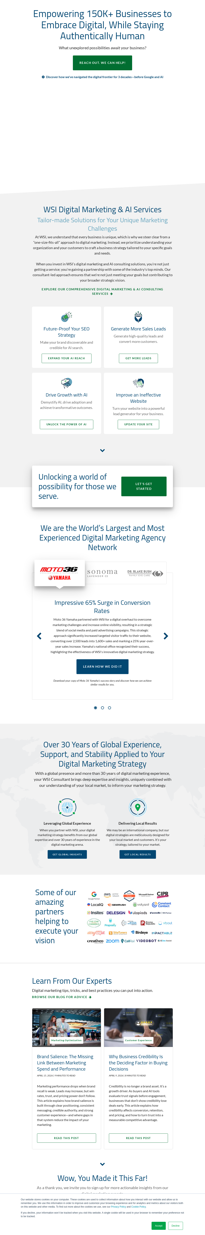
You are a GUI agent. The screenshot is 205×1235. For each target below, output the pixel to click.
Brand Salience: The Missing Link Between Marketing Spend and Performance (65, 1062)
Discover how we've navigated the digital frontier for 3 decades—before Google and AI (104, 77)
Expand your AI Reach (66, 358)
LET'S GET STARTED (144, 486)
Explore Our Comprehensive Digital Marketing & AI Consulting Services (102, 291)
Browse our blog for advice (59, 997)
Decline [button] (176, 1225)
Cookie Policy (138, 1206)
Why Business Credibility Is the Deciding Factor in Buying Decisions (137, 1062)
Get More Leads (139, 358)
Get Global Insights (67, 854)
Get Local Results (138, 854)
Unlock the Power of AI (66, 424)
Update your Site (139, 424)
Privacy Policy (118, 1206)
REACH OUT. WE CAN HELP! (102, 63)
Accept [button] (158, 1225)
